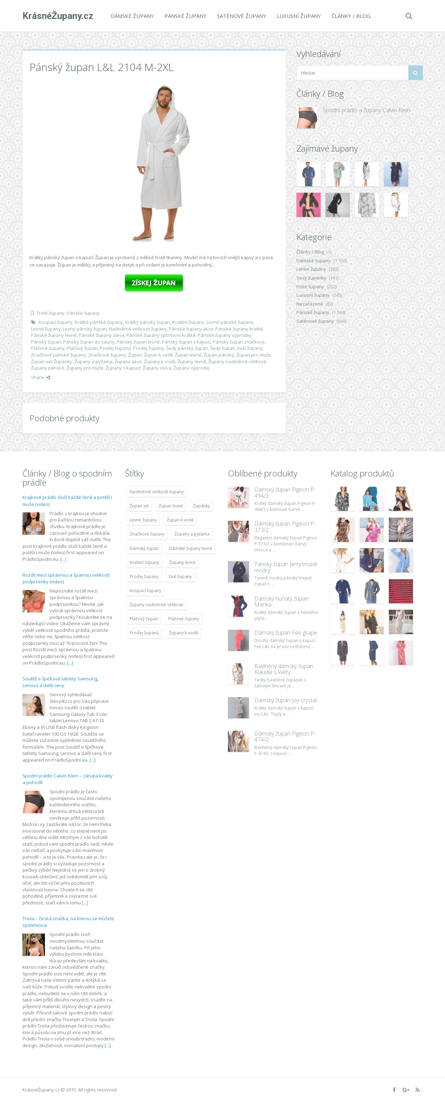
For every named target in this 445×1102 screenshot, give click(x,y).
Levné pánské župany (230, 322)
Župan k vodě (158, 355)
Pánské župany (185, 15)
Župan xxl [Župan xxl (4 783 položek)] (139, 506)
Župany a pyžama (93, 361)
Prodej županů (115, 348)
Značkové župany (107, 355)
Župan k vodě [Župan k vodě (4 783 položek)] (180, 520)
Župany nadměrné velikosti (237, 361)
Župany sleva (157, 368)
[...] (63, 559)
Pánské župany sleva (101, 335)
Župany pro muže (85, 368)
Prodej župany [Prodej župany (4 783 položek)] (144, 576)
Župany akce (128, 361)
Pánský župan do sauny (88, 342)
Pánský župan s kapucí (186, 342)
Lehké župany (311, 269)
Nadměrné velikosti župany (138, 329)
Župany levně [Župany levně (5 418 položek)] (182, 562)
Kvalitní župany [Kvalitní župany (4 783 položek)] (144, 562)
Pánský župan (46, 342)
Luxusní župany (299, 15)
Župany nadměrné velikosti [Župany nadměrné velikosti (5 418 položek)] (156, 605)
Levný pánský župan (85, 329)
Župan (135, 355)
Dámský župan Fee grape (285, 632)
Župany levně (191, 361)
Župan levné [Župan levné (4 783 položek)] (171, 506)
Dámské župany (132, 15)
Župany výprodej (192, 368)
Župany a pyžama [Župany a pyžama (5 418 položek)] (192, 534)
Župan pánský (219, 355)
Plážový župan (82, 348)
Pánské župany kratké (239, 329)
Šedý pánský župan (187, 348)
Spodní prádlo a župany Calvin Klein (366, 110)
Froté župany (51, 313)
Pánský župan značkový (238, 342)
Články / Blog (351, 15)
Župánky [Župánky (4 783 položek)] (201, 506)
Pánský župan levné (138, 342)
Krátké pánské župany (99, 322)
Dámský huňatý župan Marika (281, 602)
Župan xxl (41, 361)
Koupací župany (56, 322)
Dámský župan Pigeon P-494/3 (285, 493)
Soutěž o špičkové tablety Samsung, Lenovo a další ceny (60, 682)
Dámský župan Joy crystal (285, 700)
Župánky (63, 361)
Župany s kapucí (123, 368)
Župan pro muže (253, 355)
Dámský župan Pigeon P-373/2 (285, 527)
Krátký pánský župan (147, 322)
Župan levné (188, 355)
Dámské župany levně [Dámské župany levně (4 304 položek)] (190, 548)
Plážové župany (48, 348)
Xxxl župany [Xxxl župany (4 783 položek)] (180, 576)
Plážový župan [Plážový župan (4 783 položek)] (144, 619)
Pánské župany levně (54, 335)
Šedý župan (222, 348)
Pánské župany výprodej (224, 335)
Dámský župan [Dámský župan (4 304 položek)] (144, 548)
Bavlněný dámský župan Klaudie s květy (283, 669)
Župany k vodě (159, 361)
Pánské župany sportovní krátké (161, 335)
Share (40, 377)
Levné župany (46, 329)
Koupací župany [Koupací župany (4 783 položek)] (145, 591)
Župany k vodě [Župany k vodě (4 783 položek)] (183, 633)
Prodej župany (148, 348)
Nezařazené (309, 304)
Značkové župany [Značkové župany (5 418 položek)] (147, 534)
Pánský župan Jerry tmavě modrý (286, 567)
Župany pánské (47, 368)
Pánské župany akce (191, 329)
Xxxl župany (250, 348)
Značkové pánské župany (58, 355)
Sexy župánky (311, 278)
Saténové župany (241, 15)
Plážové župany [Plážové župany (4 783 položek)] (183, 619)
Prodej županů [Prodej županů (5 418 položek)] (144, 633)
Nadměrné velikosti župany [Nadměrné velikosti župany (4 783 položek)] (157, 492)
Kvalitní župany (188, 322)
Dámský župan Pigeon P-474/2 (285, 737)
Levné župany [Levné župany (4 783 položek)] (143, 520)
